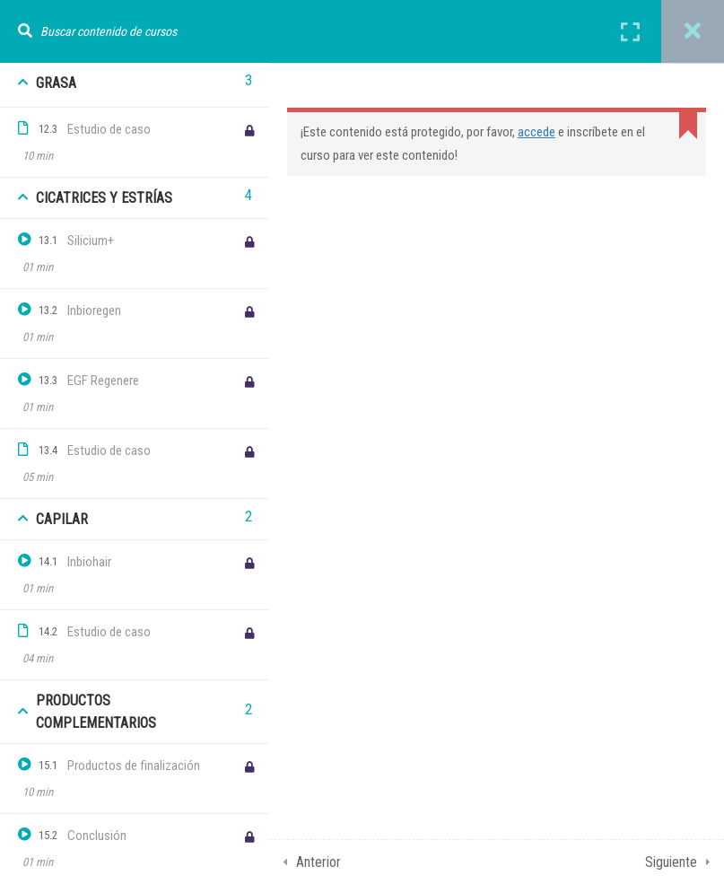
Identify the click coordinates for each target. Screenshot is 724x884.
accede (536, 132)
